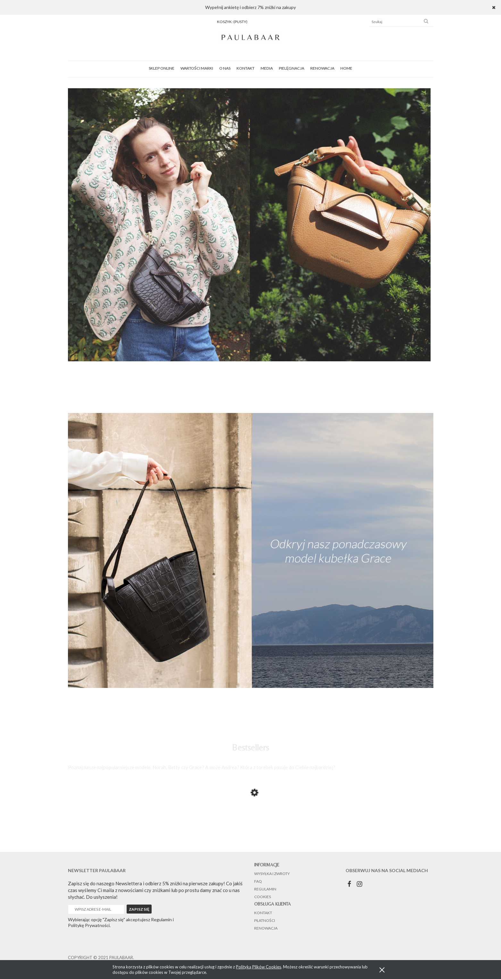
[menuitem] (161, 68)
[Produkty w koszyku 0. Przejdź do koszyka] (232, 21)
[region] (250, 224)
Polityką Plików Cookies (258, 966)
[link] (250, 224)
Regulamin (265, 889)
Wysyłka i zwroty (272, 873)
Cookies (262, 896)
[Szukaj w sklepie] (395, 22)
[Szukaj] (426, 22)
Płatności (264, 920)
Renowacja (266, 928)
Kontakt (263, 912)
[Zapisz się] (139, 909)
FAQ (258, 881)
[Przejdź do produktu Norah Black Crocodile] (119, 830)
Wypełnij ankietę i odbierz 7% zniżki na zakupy (250, 7)
